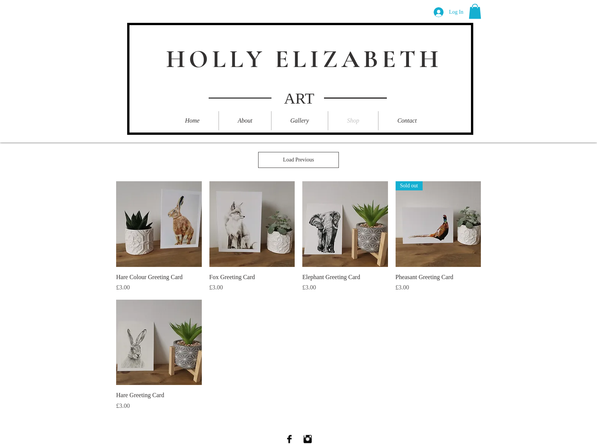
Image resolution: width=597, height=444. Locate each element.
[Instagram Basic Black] (307, 439)
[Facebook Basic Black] (289, 439)
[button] (475, 11)
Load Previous (298, 160)
